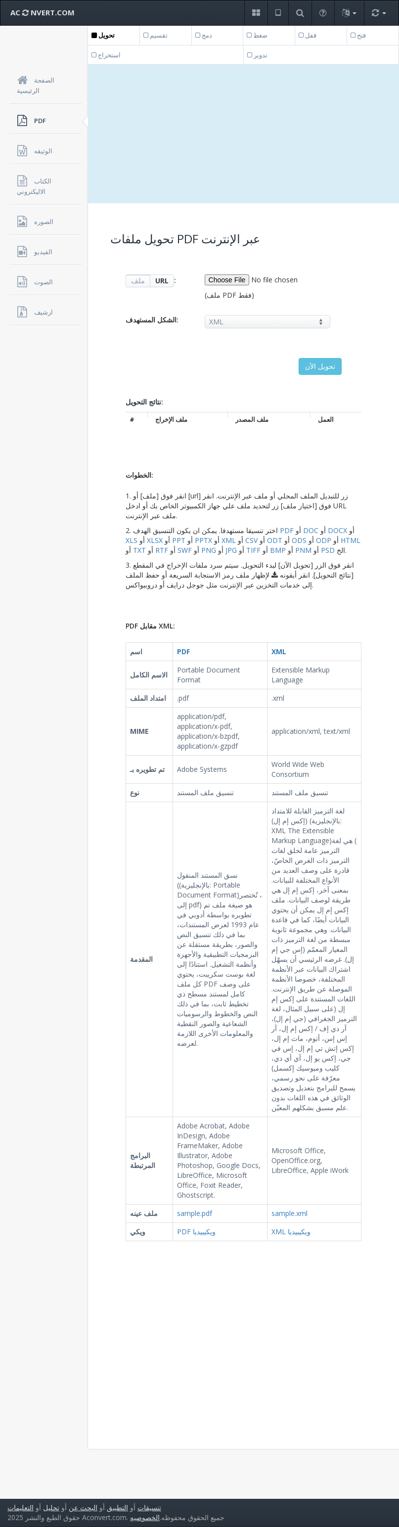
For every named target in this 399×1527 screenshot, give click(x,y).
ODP (323, 540)
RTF (161, 550)
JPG (231, 550)
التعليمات (20, 1507)
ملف (138, 280)
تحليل (51, 1507)
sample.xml (289, 1213)
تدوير (257, 54)
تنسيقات (149, 1507)
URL (162, 280)
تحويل (103, 35)
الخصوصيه (145, 1517)
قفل (307, 35)
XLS (131, 540)
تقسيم (155, 35)
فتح (358, 35)
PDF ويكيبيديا (196, 1231)
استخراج (106, 54)
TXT (139, 550)
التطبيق (117, 1507)
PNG (208, 550)
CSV (251, 540)
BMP (278, 550)
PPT (178, 540)
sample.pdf (194, 1213)
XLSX (155, 540)
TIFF (253, 550)
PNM (303, 550)
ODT (274, 540)
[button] (255, 13)
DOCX (337, 530)
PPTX (203, 540)
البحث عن (83, 1507)
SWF (184, 550)
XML (229, 540)
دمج (203, 35)
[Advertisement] (243, 134)
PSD (328, 550)
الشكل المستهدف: (152, 319)
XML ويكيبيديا (290, 1231)
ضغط (257, 35)
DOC (310, 530)
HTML (350, 540)
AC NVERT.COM (42, 12)
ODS (299, 540)
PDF (287, 530)
